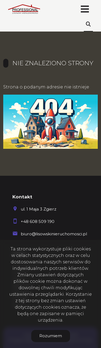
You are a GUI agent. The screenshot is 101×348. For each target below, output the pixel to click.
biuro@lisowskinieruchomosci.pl (54, 233)
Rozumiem (50, 335)
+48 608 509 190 (37, 221)
